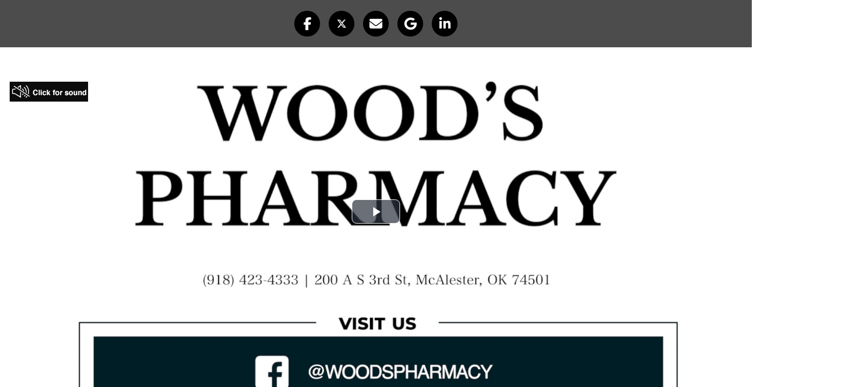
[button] (307, 24)
